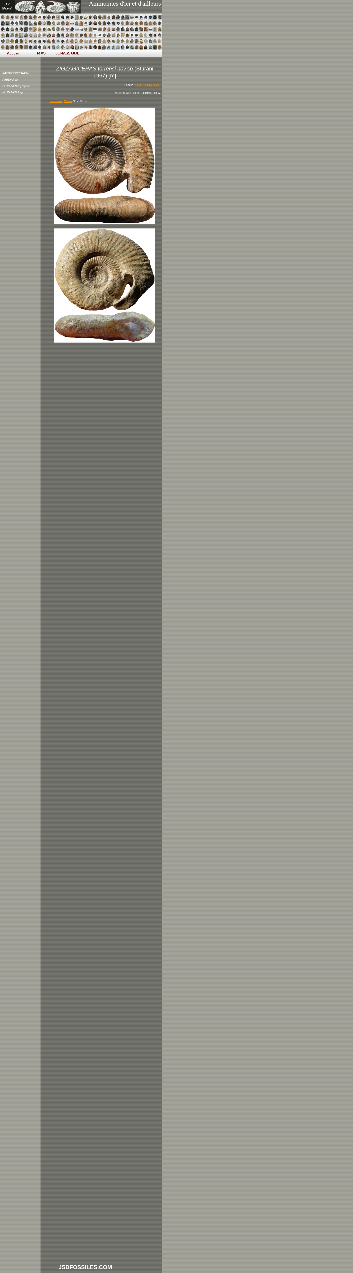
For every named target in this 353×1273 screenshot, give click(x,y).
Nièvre (68, 101)
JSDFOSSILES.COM (85, 1267)
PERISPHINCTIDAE (147, 85)
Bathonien (56, 101)
